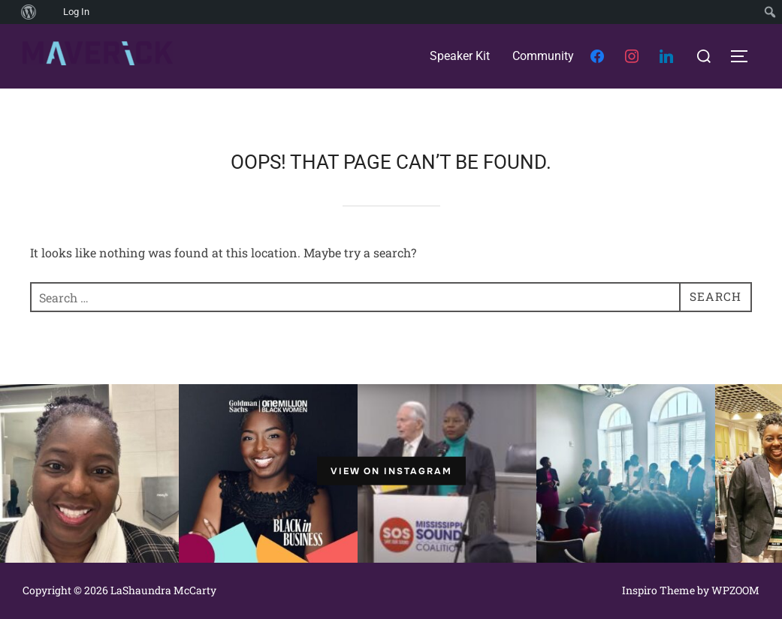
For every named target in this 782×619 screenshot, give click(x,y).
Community (543, 56)
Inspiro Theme (658, 590)
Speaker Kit (460, 56)
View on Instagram (391, 471)
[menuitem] (8, 12)
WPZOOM (735, 590)
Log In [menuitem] (76, 11)
